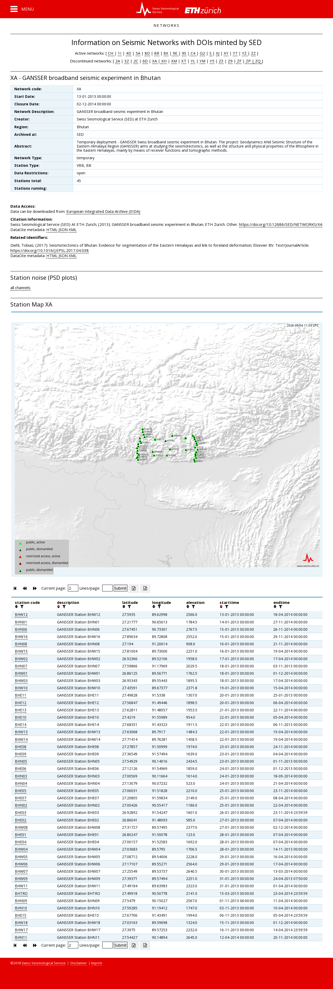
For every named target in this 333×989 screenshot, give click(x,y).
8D (147, 53)
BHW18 (21, 922)
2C (135, 60)
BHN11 (21, 937)
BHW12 (21, 614)
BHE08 (20, 746)
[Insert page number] (73, 588)
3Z (126, 60)
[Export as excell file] (134, 588)
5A (138, 53)
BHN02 (21, 805)
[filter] (21, 606)
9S (184, 53)
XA (155, 60)
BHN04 (21, 783)
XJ (217, 53)
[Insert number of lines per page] (107, 588)
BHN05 (21, 761)
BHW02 (21, 658)
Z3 (221, 60)
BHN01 (21, 622)
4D (128, 53)
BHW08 (21, 827)
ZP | (249, 60)
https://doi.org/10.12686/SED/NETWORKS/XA (280, 224)
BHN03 (21, 776)
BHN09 (21, 900)
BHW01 (21, 673)
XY (226, 53)
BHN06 (21, 629)
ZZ (253, 53)
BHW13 (21, 731)
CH (111, 53)
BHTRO (21, 893)
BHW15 (21, 651)
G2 (202, 53)
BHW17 (21, 929)
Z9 (230, 60)
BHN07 (21, 665)
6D (145, 60)
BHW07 (21, 871)
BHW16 (21, 636)
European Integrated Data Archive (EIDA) (103, 211)
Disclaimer (79, 963)
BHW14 (21, 739)
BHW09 (21, 878)
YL (193, 60)
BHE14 (20, 724)
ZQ (257, 60)
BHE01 (20, 834)
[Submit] (120, 588)
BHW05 (21, 856)
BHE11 (20, 695)
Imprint (96, 963)
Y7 (235, 53)
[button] (22, 9)
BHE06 (20, 768)
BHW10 (21, 687)
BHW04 (21, 849)
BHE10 (20, 717)
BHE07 (20, 797)
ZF (238, 60)
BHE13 (20, 709)
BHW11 (21, 885)
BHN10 (21, 907)
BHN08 (21, 643)
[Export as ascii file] (145, 588)
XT (183, 60)
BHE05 (20, 790)
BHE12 (20, 702)
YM (202, 60)
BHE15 (20, 915)
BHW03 (21, 680)
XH (163, 60)
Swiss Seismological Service (44, 963)
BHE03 (20, 812)
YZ (245, 53)
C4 (193, 53)
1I (119, 53)
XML (72, 229)
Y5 (212, 60)
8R (156, 53)
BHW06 (21, 864)
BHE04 (20, 841)
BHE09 (20, 753)
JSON (63, 229)
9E (175, 53)
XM (174, 60)
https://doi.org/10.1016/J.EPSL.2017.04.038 (49, 250)
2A (117, 60)
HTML (51, 229)
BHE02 (20, 820)
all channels (20, 287)
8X (166, 53)
